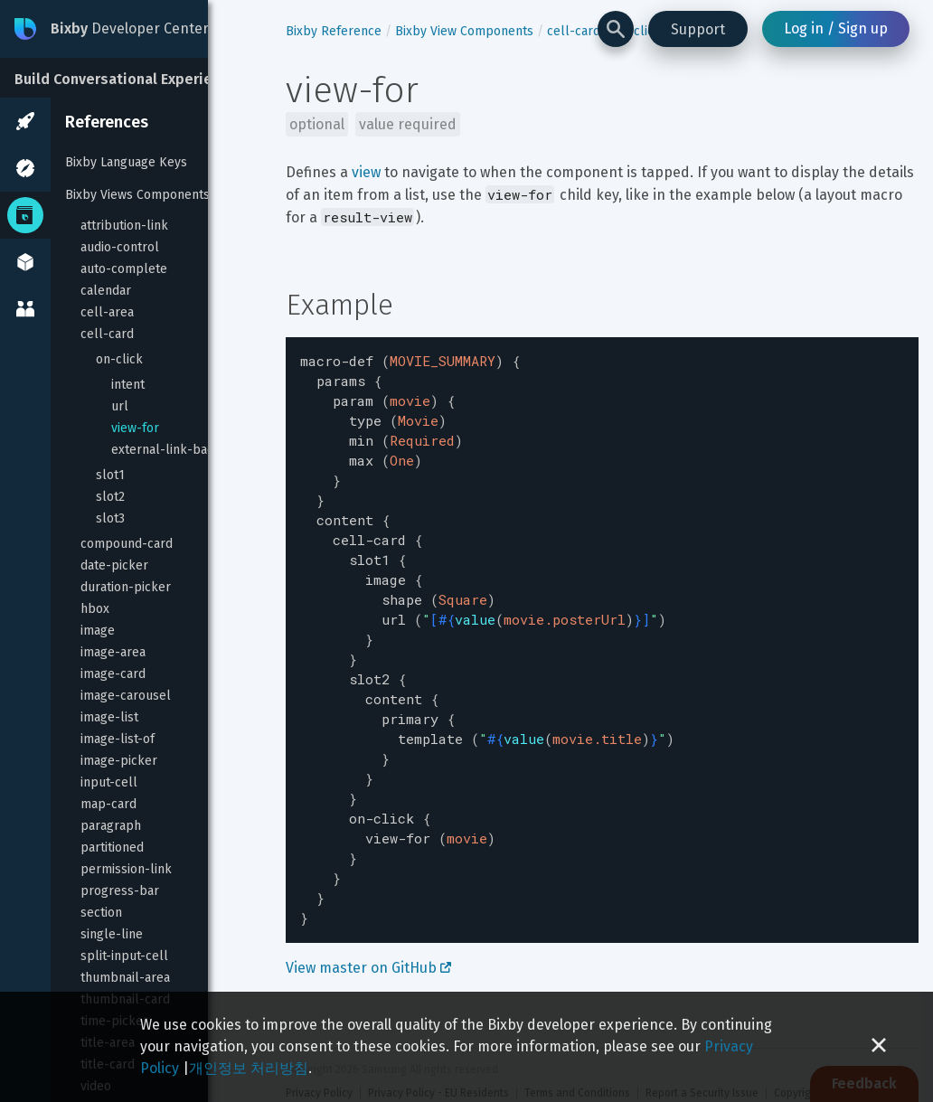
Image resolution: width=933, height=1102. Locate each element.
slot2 (110, 496)
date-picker (114, 565)
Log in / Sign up (836, 28)
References (106, 122)
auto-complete (123, 269)
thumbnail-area (125, 977)
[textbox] (602, 613)
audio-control (119, 247)
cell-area (107, 312)
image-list (109, 717)
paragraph (110, 826)
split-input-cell (124, 956)
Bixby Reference (334, 31)
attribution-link (124, 225)
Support (698, 29)
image (97, 630)
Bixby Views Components (137, 195)
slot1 (110, 475)
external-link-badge (170, 449)
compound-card (126, 543)
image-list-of (117, 739)
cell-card (107, 334)
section (101, 912)
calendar (105, 290)
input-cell (108, 782)
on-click (119, 359)
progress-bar (119, 891)
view (366, 172)
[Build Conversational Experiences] (135, 78)
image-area (113, 652)
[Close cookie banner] (879, 1047)
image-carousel (125, 695)
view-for (135, 428)
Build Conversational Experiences (129, 79)
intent (128, 384)
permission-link (126, 869)
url (119, 406)
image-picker (118, 760)
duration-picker (125, 587)
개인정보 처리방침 (248, 1068)
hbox (94, 609)
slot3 (110, 518)
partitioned (112, 847)
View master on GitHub (368, 915)
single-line (111, 934)
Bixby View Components (464, 31)
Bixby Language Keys (126, 162)
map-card (108, 804)
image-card (113, 674)
